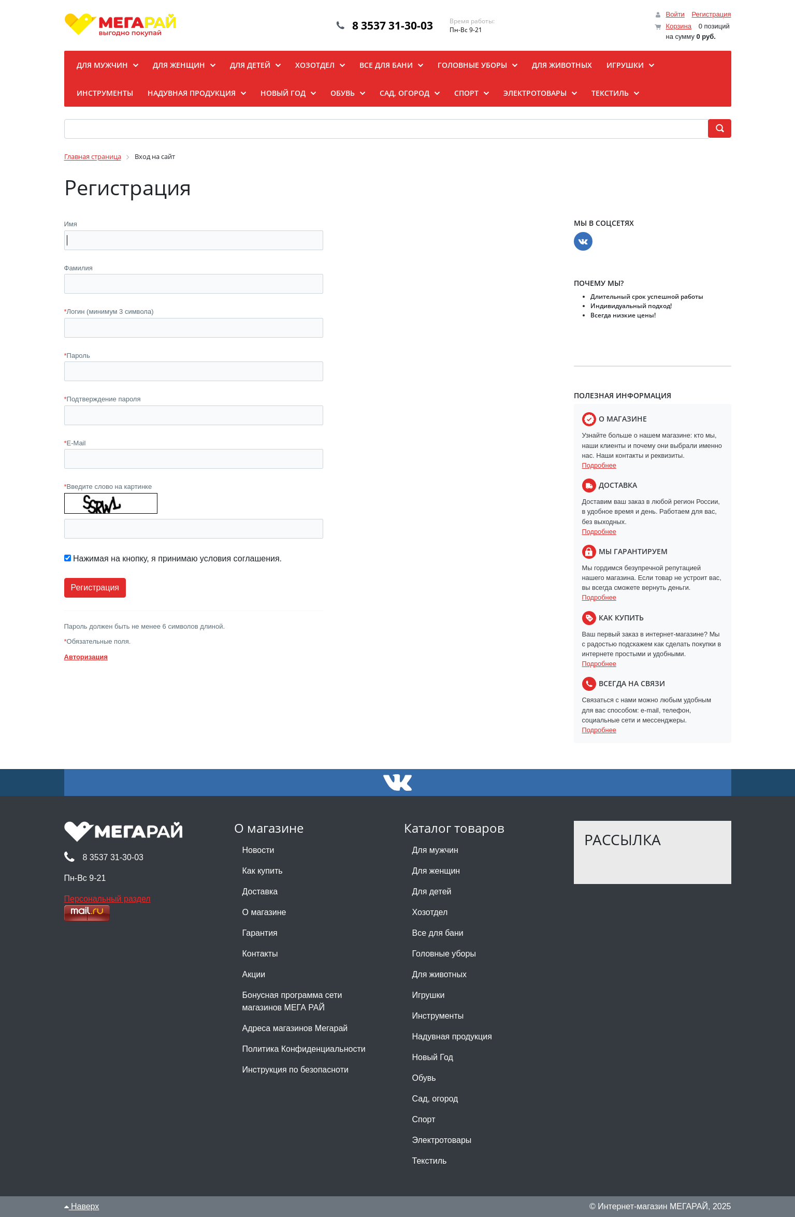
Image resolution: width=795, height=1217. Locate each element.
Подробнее (599, 465)
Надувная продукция (452, 1036)
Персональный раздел (107, 898)
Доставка (260, 891)
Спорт (424, 1119)
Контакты (260, 953)
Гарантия (260, 933)
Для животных (439, 974)
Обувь (424, 1078)
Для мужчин (435, 850)
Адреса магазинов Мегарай (295, 1028)
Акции (254, 974)
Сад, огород (435, 1098)
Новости (258, 850)
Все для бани (438, 933)
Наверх (81, 1206)
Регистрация (711, 14)
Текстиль (429, 1160)
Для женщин (436, 870)
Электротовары (442, 1140)
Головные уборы (444, 953)
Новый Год (432, 1057)
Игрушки (428, 995)
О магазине (264, 912)
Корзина (678, 26)
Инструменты (438, 1015)
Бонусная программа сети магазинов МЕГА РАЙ (292, 1001)
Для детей (432, 891)
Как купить (262, 870)
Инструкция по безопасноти (295, 1069)
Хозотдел (430, 912)
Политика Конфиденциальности (304, 1049)
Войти (675, 14)
